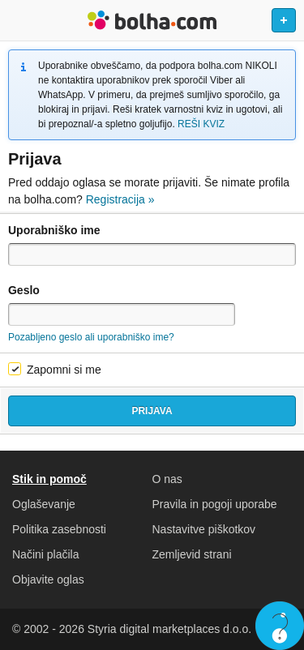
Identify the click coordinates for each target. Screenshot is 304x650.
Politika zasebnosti (59, 529)
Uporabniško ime (54, 230)
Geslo (24, 290)
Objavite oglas (48, 579)
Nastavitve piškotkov (204, 529)
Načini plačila (45, 554)
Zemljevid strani (192, 554)
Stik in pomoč (49, 479)
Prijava (151, 411)
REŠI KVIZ (201, 124)
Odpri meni (19, 20)
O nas (167, 479)
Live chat (279, 625)
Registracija (120, 199)
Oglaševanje (43, 504)
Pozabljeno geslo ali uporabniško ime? (91, 337)
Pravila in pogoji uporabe (214, 504)
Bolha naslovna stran (152, 20)
